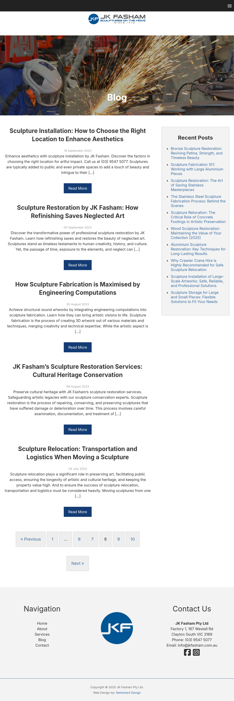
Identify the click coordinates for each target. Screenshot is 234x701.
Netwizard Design (128, 692)
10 (132, 539)
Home (42, 623)
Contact (42, 645)
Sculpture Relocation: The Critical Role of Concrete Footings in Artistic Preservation (198, 217)
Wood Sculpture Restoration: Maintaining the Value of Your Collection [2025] (196, 233)
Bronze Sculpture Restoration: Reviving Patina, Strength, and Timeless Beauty (196, 153)
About (42, 629)
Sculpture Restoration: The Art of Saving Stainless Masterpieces (197, 185)
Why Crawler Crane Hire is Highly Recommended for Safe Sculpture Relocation (197, 265)
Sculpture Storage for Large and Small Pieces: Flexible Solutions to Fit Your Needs (194, 297)
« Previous (31, 539)
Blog (42, 639)
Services (42, 634)
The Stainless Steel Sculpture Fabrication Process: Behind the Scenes (198, 201)
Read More (77, 188)
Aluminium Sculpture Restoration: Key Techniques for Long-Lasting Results (198, 249)
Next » (77, 563)
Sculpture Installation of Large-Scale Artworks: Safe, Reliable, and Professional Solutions (197, 281)
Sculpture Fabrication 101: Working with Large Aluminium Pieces (197, 169)
